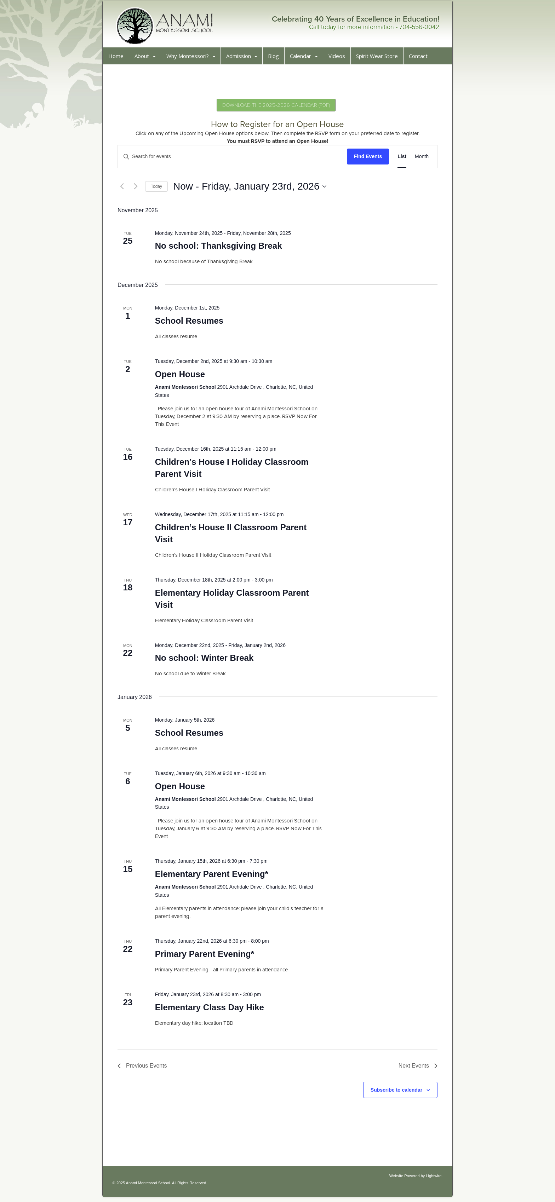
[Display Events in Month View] (419, 159)
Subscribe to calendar (394, 1092)
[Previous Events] (124, 189)
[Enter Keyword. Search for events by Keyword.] (232, 159)
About (144, 58)
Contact (420, 58)
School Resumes (191, 323)
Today (159, 188)
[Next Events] (138, 189)
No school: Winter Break (206, 660)
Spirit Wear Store (379, 58)
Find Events (365, 159)
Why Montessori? (190, 58)
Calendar (303, 58)
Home (118, 58)
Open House (182, 376)
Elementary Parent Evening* (213, 876)
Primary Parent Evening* (206, 956)
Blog (275, 58)
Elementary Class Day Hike (211, 1010)
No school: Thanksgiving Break (220, 248)
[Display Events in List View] (399, 159)
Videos (339, 58)
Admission (241, 58)
